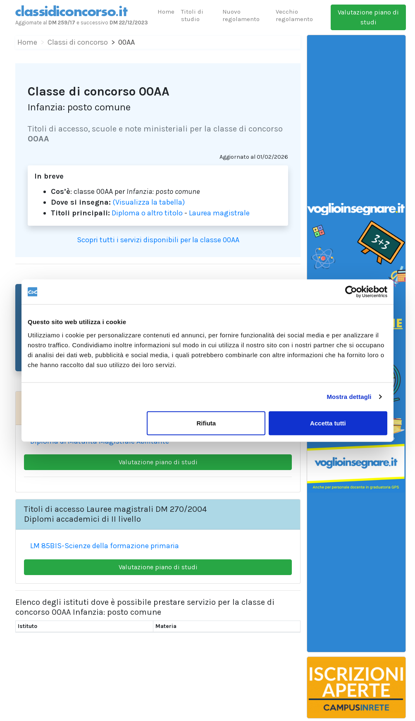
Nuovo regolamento (241, 15)
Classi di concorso (78, 42)
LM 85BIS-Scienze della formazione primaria (104, 545)
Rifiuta (206, 422)
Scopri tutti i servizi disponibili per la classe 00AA (158, 239)
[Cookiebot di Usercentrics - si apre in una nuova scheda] (351, 292)
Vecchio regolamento (294, 15)
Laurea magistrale (219, 212)
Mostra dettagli (349, 396)
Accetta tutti (328, 422)
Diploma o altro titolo (147, 212)
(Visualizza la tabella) (148, 202)
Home (165, 11)
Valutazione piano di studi (368, 17)
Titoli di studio (192, 15)
